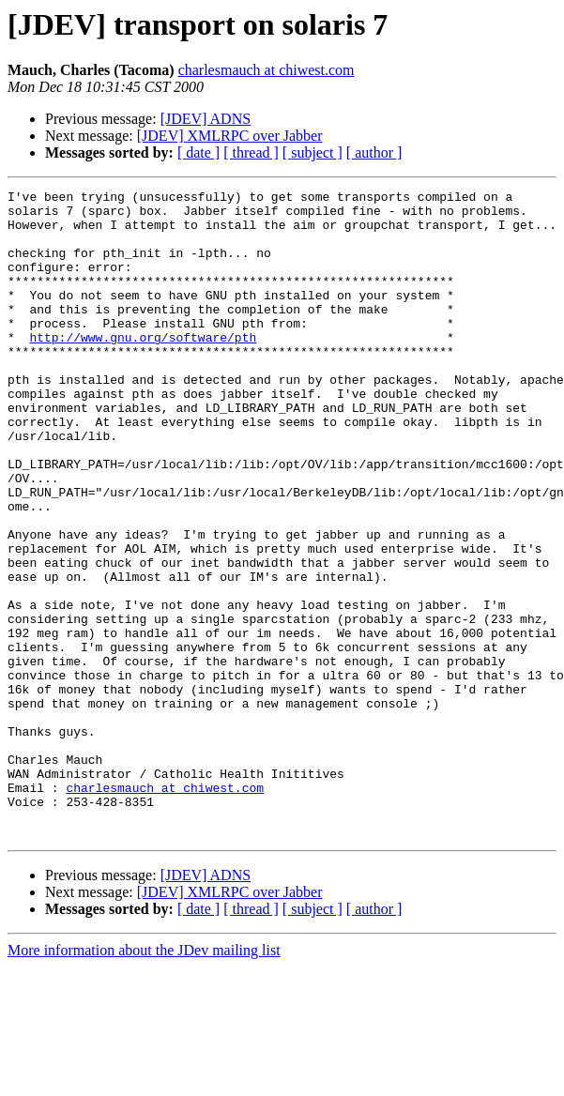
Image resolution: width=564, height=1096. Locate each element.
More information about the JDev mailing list (144, 1080)
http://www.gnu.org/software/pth (142, 367)
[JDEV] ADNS (205, 119)
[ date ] (198, 152)
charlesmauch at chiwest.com (266, 70)
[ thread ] (251, 152)
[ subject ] (312, 152)
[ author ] (374, 152)
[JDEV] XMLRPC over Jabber (230, 136)
